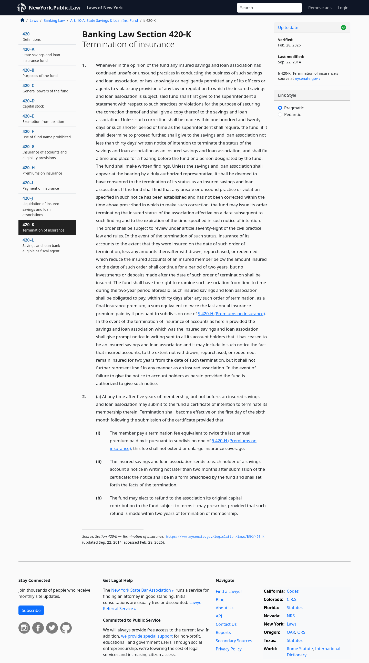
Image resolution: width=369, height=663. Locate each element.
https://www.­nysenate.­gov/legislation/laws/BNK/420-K (215, 537)
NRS (291, 616)
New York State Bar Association (141, 590)
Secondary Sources (234, 640)
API (219, 616)
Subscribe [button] (31, 610)
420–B (40, 72)
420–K (43, 227)
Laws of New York (105, 8)
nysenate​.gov (306, 78)
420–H (42, 170)
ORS (301, 632)
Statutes (295, 607)
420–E (43, 118)
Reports (223, 632)
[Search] (269, 8)
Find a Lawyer (229, 591)
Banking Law (54, 20)
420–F (47, 134)
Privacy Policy (229, 649)
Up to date (288, 27)
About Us (224, 608)
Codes (293, 591)
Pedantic (292, 114)
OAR (291, 632)
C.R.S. (292, 599)
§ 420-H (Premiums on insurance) (231, 313)
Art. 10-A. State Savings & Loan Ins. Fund (104, 20)
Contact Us (226, 624)
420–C (45, 88)
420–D (33, 103)
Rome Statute (300, 648)
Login (343, 8)
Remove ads (320, 8)
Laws (34, 20)
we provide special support (147, 636)
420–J (41, 206)
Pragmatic (294, 108)
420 (32, 36)
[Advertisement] (312, 207)
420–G (45, 152)
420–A (41, 54)
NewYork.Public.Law (54, 7)
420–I (41, 185)
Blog (220, 599)
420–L (41, 245)
